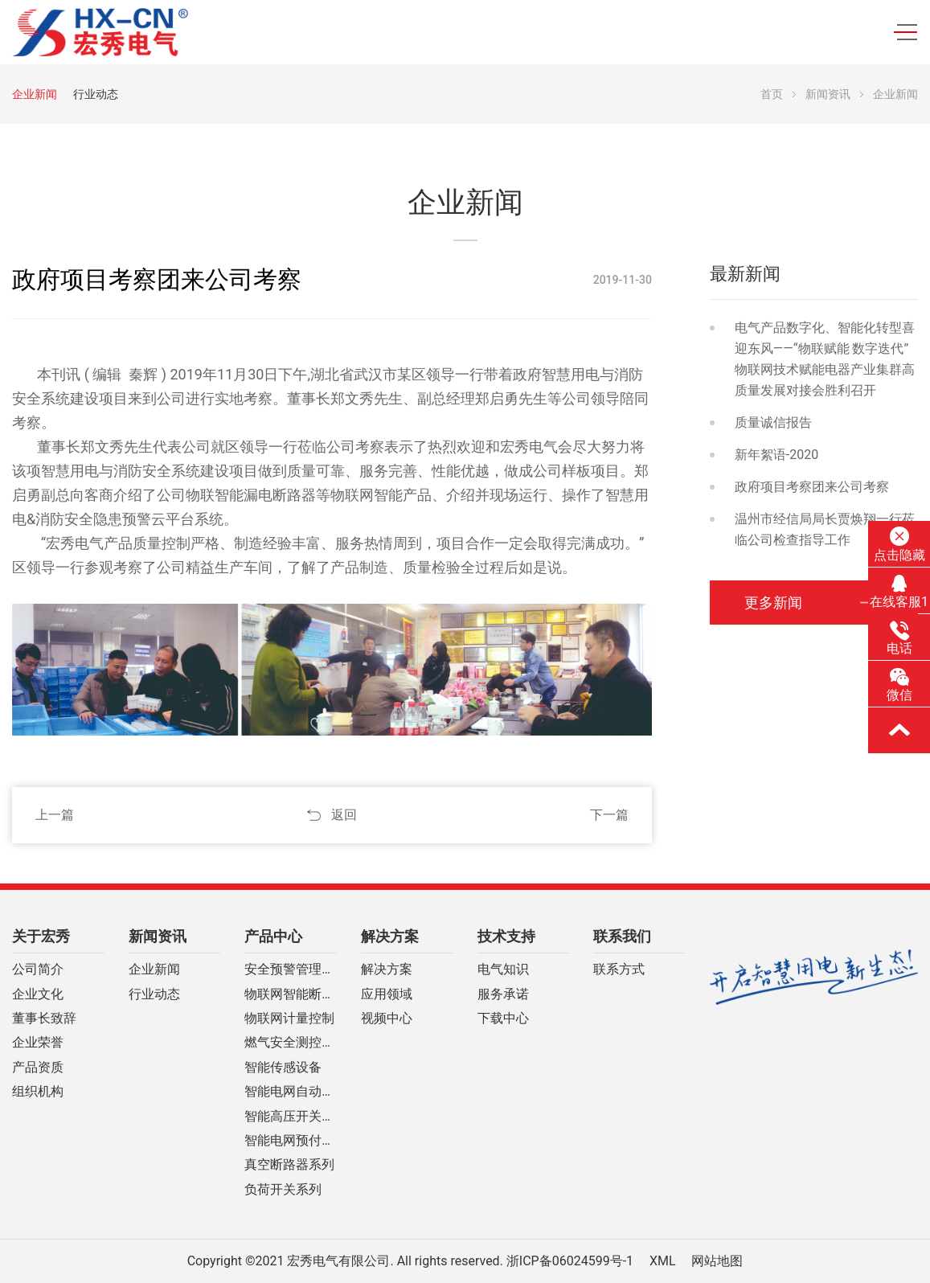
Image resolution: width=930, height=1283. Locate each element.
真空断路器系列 (289, 1165)
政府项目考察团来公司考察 (812, 486)
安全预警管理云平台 (290, 969)
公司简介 (38, 969)
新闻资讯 (827, 94)
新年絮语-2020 (776, 454)
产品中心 (273, 936)
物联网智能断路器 (290, 994)
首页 (771, 94)
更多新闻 (782, 602)
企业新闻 (34, 94)
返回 (344, 814)
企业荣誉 (38, 1042)
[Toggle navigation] (900, 32)
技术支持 (506, 936)
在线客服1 (899, 591)
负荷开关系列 (283, 1190)
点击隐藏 (899, 544)
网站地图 (717, 1261)
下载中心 (503, 1018)
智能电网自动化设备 (290, 1091)
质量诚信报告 (773, 422)
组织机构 (38, 1091)
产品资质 (38, 1067)
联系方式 (619, 969)
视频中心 (386, 1018)
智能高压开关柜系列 (290, 1116)
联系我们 (622, 936)
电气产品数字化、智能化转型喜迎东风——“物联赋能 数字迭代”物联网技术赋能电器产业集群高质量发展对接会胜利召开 (825, 359)
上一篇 (54, 814)
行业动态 (95, 94)
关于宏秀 (41, 936)
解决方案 (390, 936)
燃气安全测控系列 (290, 1042)
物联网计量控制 (289, 1018)
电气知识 (503, 969)
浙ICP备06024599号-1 (569, 1261)
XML (662, 1261)
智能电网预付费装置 (290, 1140)
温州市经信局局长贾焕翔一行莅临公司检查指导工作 (825, 529)
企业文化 (38, 994)
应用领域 (386, 994)
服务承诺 (503, 994)
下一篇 (609, 814)
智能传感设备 (283, 1067)
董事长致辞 (44, 1018)
